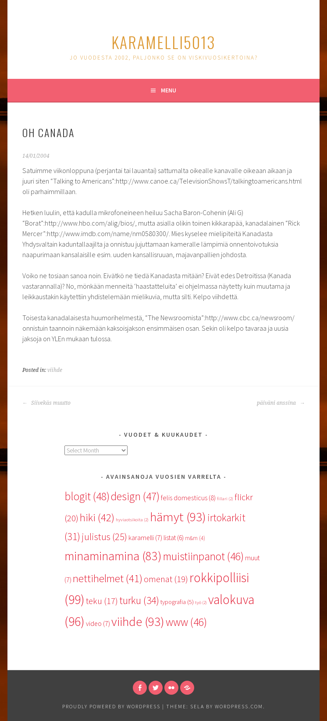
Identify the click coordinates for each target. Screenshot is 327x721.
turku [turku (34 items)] (139, 600)
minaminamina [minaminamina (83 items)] (113, 556)
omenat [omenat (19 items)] (166, 579)
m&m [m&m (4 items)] (195, 538)
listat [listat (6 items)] (174, 538)
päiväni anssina (281, 403)
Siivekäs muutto (46, 403)
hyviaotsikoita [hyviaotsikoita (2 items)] (132, 520)
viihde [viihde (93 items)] (137, 621)
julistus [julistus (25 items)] (104, 536)
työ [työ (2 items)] (201, 602)
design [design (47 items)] (135, 496)
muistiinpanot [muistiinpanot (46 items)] (203, 556)
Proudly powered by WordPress (111, 706)
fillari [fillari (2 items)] (225, 499)
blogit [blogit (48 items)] (87, 496)
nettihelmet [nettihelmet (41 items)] (107, 578)
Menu (168, 90)
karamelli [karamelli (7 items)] (145, 537)
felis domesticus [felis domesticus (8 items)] (188, 497)
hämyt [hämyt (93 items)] (178, 517)
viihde (54, 370)
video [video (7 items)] (98, 623)
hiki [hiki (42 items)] (97, 517)
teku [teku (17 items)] (102, 601)
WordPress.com (239, 706)
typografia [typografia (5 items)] (177, 602)
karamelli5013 (163, 41)
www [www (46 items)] (186, 622)
